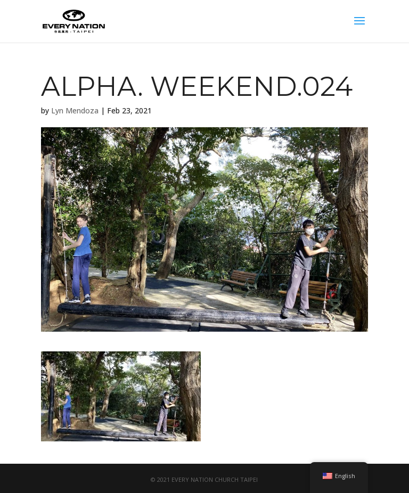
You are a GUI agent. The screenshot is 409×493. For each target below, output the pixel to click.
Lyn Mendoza (75, 110)
